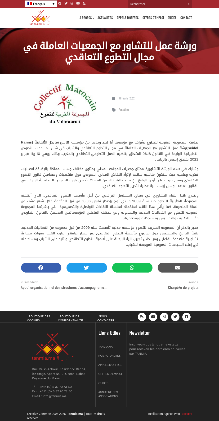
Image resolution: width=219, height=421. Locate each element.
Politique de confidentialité (70, 318)
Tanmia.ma (105, 346)
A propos (86, 17)
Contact (186, 17)
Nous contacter (105, 318)
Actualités (105, 17)
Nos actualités (109, 355)
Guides (172, 17)
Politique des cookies (38, 318)
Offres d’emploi (153, 17)
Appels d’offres (128, 17)
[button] (41, 268)
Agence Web (172, 414)
